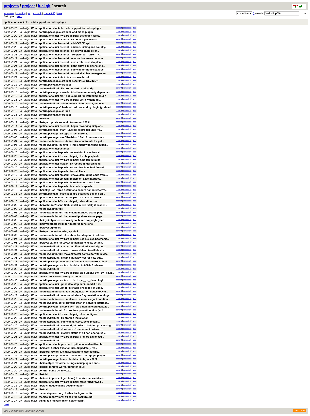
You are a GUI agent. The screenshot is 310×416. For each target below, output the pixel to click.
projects (11, 6)
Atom (296, 410)
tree (59, 13)
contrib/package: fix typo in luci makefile (63, 133)
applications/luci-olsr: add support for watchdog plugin (72, 95)
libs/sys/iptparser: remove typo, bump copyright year (71, 220)
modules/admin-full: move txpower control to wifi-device (73, 253)
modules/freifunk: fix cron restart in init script (66, 88)
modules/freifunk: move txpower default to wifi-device (71, 250)
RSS (303, 410)
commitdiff (49, 13)
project (28, 6)
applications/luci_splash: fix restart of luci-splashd (70, 163)
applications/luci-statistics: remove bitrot (64, 77)
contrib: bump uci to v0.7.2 (55, 370)
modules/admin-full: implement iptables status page (70, 216)
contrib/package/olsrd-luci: (55, 84)
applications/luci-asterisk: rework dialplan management (72, 73)
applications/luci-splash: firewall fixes (62, 171)
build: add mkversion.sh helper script (61, 400)
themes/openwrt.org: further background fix (65, 393)
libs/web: (44, 118)
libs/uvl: (43, 389)
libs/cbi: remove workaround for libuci (62, 366)
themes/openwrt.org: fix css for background (66, 396)
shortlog (21, 13)
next (19, 16)
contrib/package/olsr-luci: (54, 110)
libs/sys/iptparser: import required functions (66, 223)
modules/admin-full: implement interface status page (71, 212)
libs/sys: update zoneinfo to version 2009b (65, 122)
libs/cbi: (43, 374)
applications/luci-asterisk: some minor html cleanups (71, 69)
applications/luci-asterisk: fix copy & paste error (68, 39)
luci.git (44, 6)
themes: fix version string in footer (60, 276)
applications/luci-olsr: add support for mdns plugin (35, 22)
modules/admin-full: (51, 208)
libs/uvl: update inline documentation (61, 385)
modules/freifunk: (49, 268)
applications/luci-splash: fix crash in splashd (66, 186)
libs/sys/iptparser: (50, 227)
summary (9, 13)
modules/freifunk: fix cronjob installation (63, 317)
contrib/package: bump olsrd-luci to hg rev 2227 (68, 359)
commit (37, 13)
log (29, 13)
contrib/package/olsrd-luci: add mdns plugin (66, 31)
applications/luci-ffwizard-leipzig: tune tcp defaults (69, 159)
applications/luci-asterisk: (54, 148)
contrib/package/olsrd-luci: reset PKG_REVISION (68, 80)
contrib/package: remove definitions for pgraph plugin (72, 355)
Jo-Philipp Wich (28, 28)
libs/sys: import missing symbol (58, 231)
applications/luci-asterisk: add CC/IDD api (64, 43)
